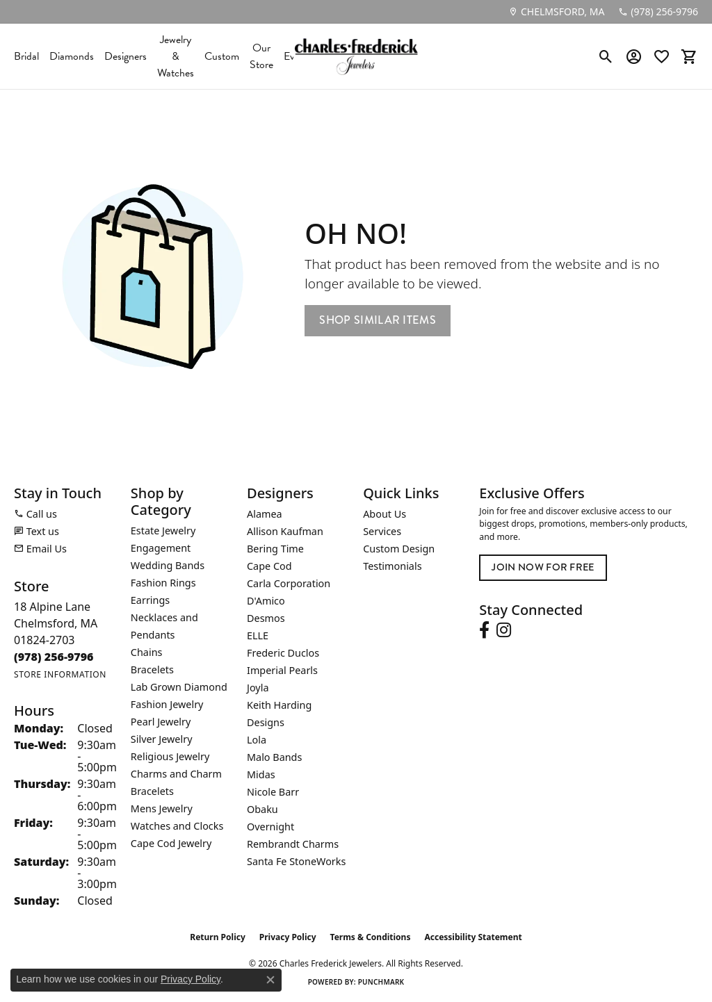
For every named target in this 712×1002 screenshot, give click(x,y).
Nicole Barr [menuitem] (273, 791)
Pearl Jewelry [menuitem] (161, 721)
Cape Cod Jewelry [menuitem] (171, 843)
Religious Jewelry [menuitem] (170, 756)
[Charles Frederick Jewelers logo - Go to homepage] (356, 56)
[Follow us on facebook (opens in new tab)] (484, 630)
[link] (556, 12)
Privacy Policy (287, 937)
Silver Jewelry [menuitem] (162, 739)
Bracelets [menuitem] (152, 669)
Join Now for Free (543, 567)
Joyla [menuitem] (257, 687)
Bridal (26, 56)
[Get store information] (60, 674)
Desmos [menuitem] (266, 618)
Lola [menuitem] (256, 739)
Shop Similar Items (377, 320)
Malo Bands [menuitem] (274, 757)
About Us (384, 513)
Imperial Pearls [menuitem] (282, 670)
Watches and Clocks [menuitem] (177, 825)
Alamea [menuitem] (264, 513)
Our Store (261, 56)
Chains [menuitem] (147, 652)
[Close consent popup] (270, 980)
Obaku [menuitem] (262, 809)
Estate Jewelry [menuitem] (163, 530)
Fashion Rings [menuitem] (163, 582)
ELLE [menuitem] (257, 635)
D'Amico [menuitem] (266, 600)
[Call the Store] (54, 656)
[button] (606, 56)
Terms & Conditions (370, 937)
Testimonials (392, 566)
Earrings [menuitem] (150, 600)
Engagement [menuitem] (161, 548)
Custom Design (399, 548)
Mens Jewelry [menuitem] (162, 808)
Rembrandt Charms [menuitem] (293, 844)
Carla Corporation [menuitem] (288, 583)
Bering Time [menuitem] (275, 548)
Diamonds (71, 56)
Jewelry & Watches (175, 56)
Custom (221, 56)
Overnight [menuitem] (270, 826)
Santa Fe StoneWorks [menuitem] (296, 861)
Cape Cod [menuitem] (269, 566)
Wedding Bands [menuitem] (167, 565)
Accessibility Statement (472, 937)
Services (382, 531)
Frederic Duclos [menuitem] (283, 652)
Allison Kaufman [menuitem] (285, 531)
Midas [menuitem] (261, 774)
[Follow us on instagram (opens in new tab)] (503, 630)
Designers (125, 56)
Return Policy (217, 937)
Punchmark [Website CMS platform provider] (381, 982)
